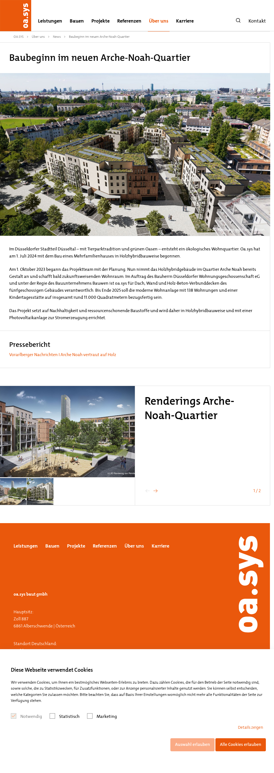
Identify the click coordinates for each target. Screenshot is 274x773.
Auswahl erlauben (192, 744)
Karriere (185, 21)
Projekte (100, 21)
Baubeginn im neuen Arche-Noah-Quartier (99, 36)
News (57, 36)
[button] (155, 490)
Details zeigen (250, 727)
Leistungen (50, 21)
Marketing (107, 716)
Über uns (158, 21)
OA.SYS (19, 36)
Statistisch (69, 716)
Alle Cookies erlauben (240, 744)
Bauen (77, 21)
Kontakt (257, 21)
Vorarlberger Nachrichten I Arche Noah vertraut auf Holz (62, 354)
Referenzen (129, 21)
